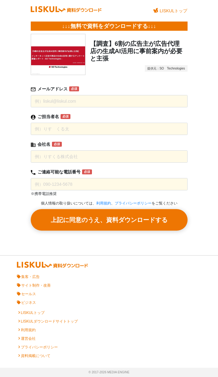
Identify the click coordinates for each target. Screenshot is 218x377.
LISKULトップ (170, 10)
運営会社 (28, 338)
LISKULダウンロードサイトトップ (49, 321)
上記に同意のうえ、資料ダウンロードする (109, 219)
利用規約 (103, 203)
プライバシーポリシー (133, 203)
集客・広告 (30, 277)
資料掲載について (35, 356)
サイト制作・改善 (36, 285)
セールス (28, 294)
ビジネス (28, 302)
